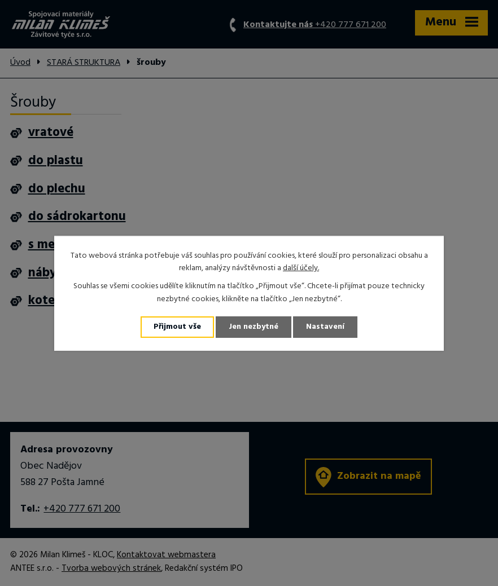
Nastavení (325, 326)
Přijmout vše (177, 326)
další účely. (301, 268)
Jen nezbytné (253, 326)
